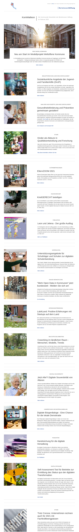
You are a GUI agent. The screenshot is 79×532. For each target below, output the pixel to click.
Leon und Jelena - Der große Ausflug (55, 223)
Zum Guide (40, 497)
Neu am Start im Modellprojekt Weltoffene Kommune (39, 54)
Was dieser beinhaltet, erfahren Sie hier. (47, 152)
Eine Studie (45, 119)
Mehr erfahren (39, 65)
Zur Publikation (40, 457)
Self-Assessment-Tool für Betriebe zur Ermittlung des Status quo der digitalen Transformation (56, 472)
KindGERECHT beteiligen (49, 197)
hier (53, 3)
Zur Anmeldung (41, 299)
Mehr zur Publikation (42, 237)
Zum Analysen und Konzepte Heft (45, 125)
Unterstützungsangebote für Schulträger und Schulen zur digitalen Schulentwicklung (55, 256)
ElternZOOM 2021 (46, 171)
